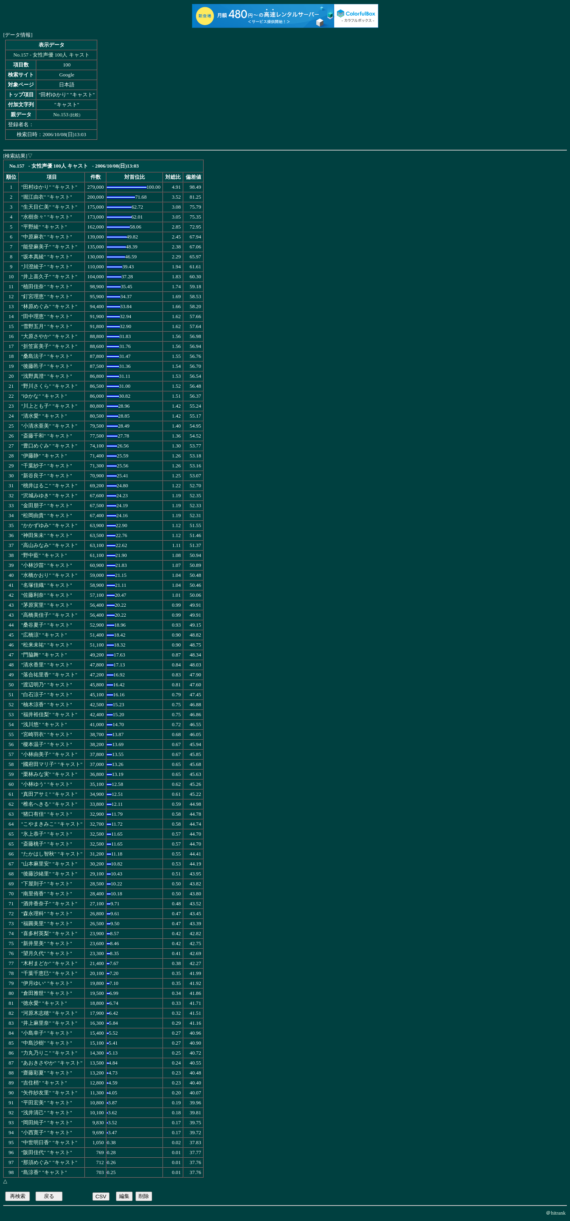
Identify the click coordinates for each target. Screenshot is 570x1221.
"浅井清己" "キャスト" (46, 1113)
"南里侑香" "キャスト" (46, 894)
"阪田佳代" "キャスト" (46, 1152)
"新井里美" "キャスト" (46, 943)
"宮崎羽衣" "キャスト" (46, 734)
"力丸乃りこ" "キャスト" (49, 1053)
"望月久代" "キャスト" (46, 953)
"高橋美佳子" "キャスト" (49, 615)
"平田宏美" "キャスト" (46, 1103)
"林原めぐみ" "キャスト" (49, 306)
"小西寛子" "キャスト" (46, 1132)
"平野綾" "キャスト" (44, 227)
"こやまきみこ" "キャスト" (51, 824)
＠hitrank (556, 1213)
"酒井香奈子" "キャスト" (49, 903)
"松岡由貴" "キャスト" (46, 515)
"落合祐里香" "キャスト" (49, 675)
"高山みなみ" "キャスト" (49, 545)
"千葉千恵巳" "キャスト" (49, 973)
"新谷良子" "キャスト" (46, 476)
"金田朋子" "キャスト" (46, 505)
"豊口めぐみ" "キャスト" (49, 446)
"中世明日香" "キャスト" (49, 1142)
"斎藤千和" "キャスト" (46, 436)
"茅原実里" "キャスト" (46, 605)
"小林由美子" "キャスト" (49, 754)
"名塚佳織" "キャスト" (46, 585)
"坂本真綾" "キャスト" (46, 257)
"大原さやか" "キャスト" (49, 336)
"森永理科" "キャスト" (46, 913)
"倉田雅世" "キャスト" (46, 993)
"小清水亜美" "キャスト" (49, 426)
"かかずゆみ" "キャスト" (49, 525)
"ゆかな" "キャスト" (44, 396)
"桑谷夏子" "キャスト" (46, 625)
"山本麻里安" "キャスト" (49, 864)
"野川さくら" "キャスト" (49, 386)
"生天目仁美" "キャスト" (49, 207)
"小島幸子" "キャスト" (46, 1033)
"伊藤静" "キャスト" (44, 456)
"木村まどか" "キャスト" (49, 963)
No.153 (61, 114)
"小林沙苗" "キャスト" (46, 565)
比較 (75, 115)
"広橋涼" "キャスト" (44, 635)
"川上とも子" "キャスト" (49, 406)
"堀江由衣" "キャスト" (46, 197)
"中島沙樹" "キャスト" (46, 1043)
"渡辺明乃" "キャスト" (46, 685)
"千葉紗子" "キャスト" (46, 466)
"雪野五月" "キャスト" (46, 326)
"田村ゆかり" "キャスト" (49, 187)
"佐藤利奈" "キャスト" (46, 595)
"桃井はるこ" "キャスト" (49, 485)
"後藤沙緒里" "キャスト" (49, 874)
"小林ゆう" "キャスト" (46, 784)
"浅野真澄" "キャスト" (46, 376)
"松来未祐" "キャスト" (46, 645)
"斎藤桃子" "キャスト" (46, 844)
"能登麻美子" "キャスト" (49, 247)
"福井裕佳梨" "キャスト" (49, 714)
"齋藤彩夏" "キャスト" (46, 1073)
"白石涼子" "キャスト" (46, 694)
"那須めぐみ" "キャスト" (49, 1162)
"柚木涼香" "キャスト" (46, 704)
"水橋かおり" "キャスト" (49, 575)
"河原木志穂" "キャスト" (49, 1013)
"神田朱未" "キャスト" (46, 535)
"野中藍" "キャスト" (44, 555)
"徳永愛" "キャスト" (44, 1003)
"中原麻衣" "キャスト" (46, 237)
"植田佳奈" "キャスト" (46, 286)
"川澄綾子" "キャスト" (46, 267)
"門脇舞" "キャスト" (44, 655)
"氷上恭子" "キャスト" (46, 834)
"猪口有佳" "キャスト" (46, 814)
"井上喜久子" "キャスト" (49, 276)
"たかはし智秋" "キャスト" (51, 854)
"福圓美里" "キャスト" (46, 923)
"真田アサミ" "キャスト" (49, 794)
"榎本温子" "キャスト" (46, 744)
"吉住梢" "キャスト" (44, 1083)
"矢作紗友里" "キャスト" (49, 1093)
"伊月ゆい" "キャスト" (46, 983)
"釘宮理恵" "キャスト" (46, 296)
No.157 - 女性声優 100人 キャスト (51, 55)
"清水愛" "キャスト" (44, 416)
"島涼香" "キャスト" (44, 1172)
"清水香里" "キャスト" (46, 665)
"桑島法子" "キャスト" (46, 356)
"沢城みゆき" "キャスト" (49, 495)
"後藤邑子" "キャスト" (46, 366)
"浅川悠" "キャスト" (44, 724)
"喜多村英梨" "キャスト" (49, 933)
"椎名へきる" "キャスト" (49, 804)
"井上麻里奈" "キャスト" (49, 1023)
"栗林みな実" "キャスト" (49, 774)
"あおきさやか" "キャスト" (51, 1063)
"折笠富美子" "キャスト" (49, 346)
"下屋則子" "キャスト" (46, 884)
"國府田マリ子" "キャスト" (51, 764)
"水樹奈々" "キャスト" (46, 217)
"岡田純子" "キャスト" (46, 1122)
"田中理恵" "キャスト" (46, 316)
